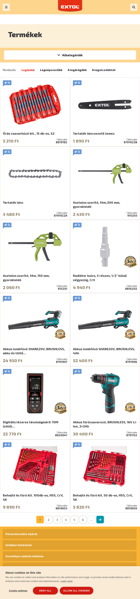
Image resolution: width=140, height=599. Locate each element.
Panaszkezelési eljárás (21, 534)
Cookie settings (18, 590)
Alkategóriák (72, 55)
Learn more (66, 581)
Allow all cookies (76, 590)
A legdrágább (77, 70)
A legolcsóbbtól (104, 70)
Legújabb (28, 70)
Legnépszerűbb (51, 70)
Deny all (45, 590)
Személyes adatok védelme (24, 556)
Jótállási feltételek (18, 545)
